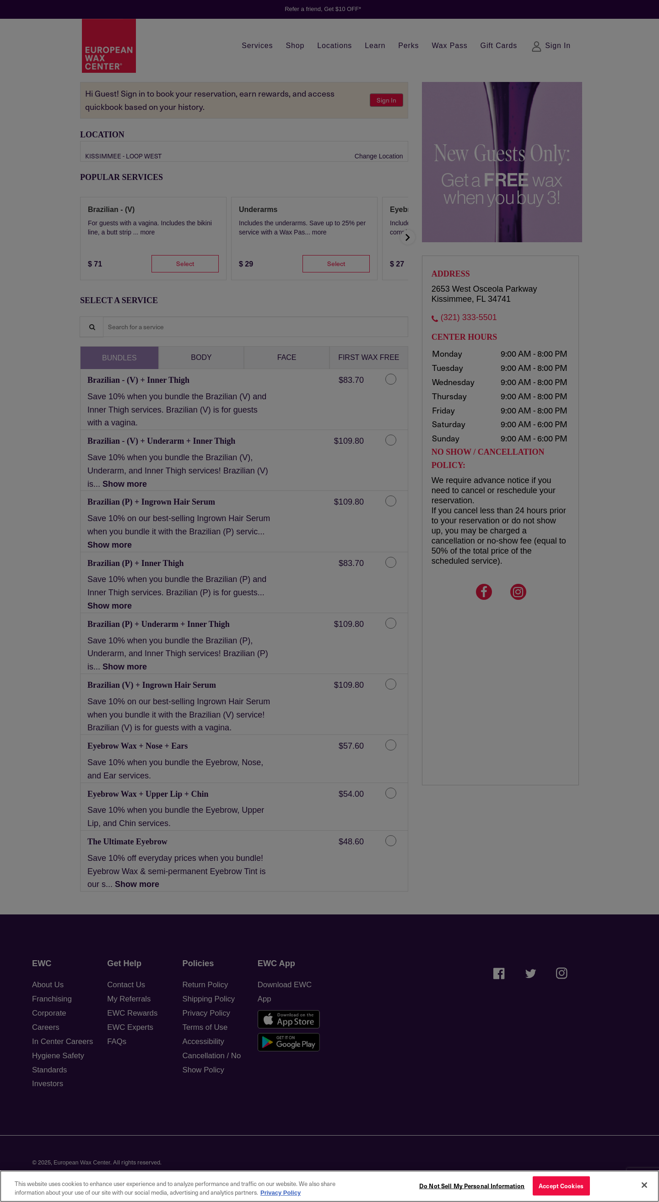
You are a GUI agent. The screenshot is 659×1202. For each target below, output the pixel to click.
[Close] (644, 1185)
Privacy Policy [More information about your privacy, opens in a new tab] (280, 1192)
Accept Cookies (561, 1185)
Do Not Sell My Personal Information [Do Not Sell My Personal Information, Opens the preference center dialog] (472, 1185)
